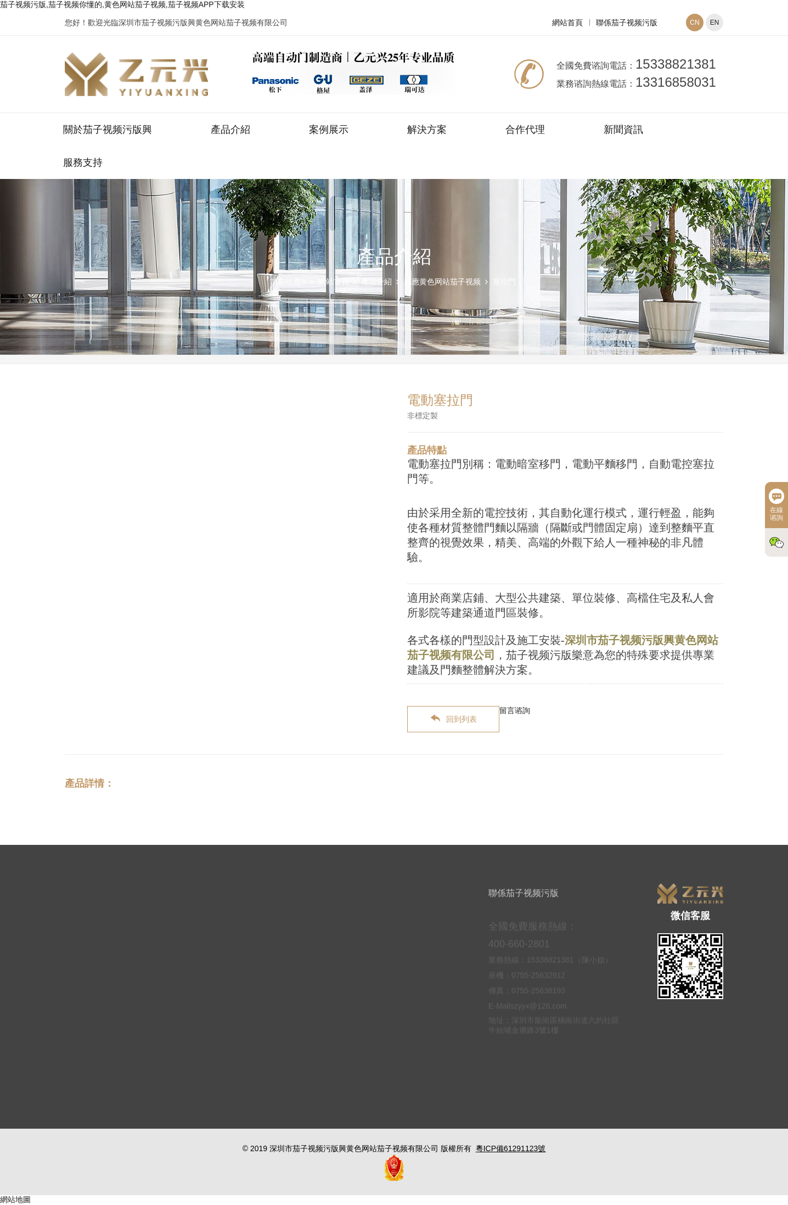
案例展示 (328, 129)
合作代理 (525, 129)
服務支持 (83, 162)
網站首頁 (567, 22)
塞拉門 (504, 281)
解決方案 (427, 129)
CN (694, 22)
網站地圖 (15, 1199)
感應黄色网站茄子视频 (442, 281)
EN (714, 22)
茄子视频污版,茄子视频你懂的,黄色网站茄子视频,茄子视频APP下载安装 (122, 4)
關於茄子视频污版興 (107, 129)
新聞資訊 (623, 129)
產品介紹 (230, 129)
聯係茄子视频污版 (626, 22)
